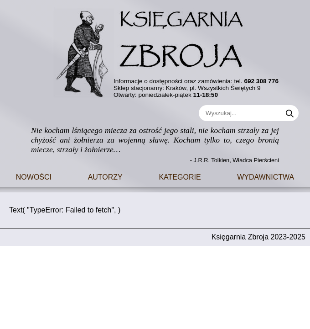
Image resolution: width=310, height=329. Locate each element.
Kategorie (180, 176)
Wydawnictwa (265, 176)
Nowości (34, 176)
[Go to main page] (155, 50)
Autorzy (105, 176)
